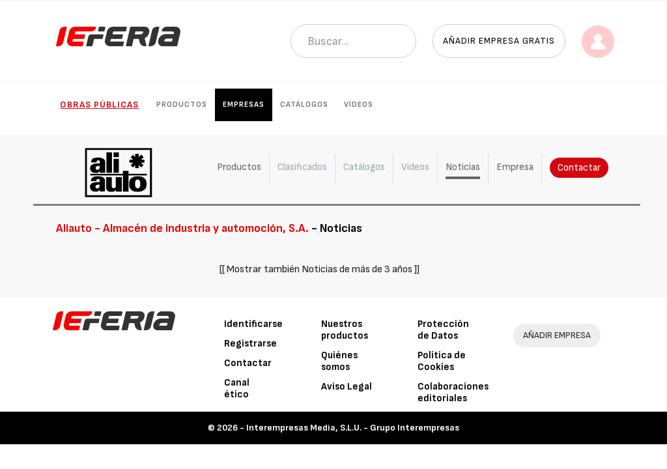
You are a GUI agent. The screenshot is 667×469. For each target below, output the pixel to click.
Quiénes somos (339, 361)
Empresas (243, 104)
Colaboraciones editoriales (453, 392)
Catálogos (304, 104)
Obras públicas (99, 104)
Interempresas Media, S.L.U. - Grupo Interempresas (352, 427)
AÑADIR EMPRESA (557, 335)
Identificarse (253, 324)
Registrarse (250, 343)
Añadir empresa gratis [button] (499, 40)
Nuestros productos (344, 330)
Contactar (577, 168)
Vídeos (358, 104)
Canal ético (236, 389)
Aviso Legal (346, 386)
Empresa (513, 167)
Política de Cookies (442, 361)
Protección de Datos (443, 330)
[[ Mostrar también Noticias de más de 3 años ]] (319, 269)
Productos (181, 104)
